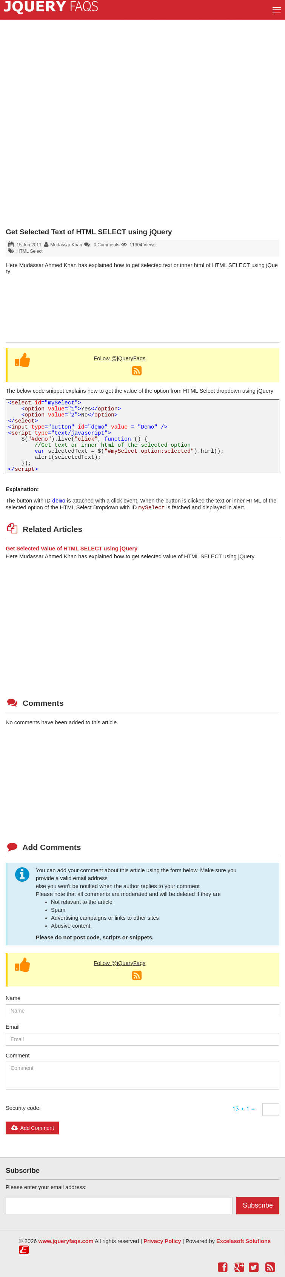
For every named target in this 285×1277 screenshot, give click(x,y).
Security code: (23, 1108)
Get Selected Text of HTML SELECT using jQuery (89, 232)
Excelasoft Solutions (243, 1241)
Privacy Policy (162, 1241)
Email (13, 1027)
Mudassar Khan (66, 244)
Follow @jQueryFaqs (119, 358)
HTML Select (30, 251)
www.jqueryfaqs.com (66, 1241)
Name (13, 998)
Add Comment (32, 1128)
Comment (18, 1056)
